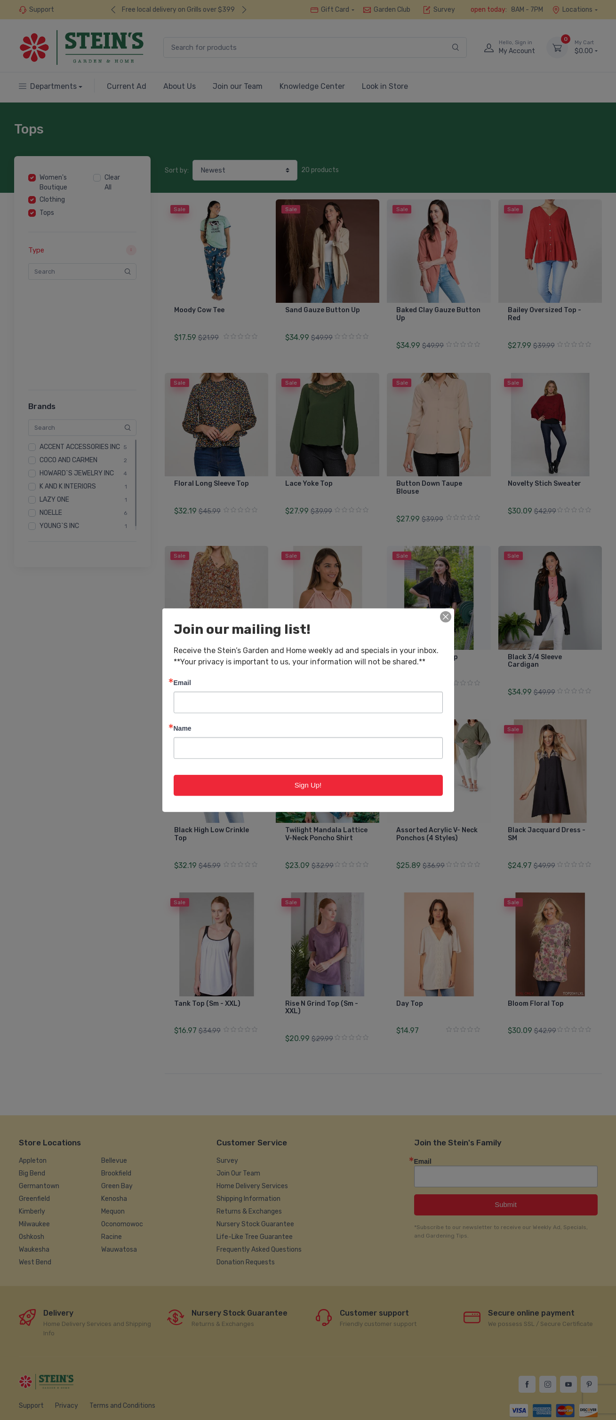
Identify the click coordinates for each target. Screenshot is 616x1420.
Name (183, 728)
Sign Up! (308, 785)
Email (182, 682)
